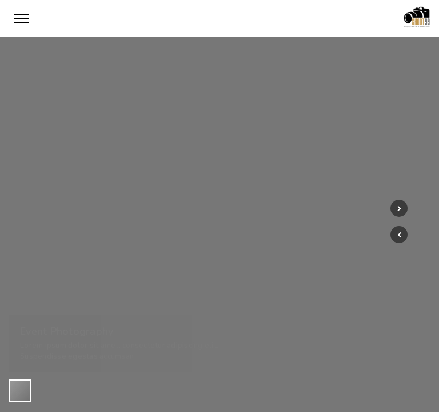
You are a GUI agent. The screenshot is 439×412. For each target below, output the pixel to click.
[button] (399, 234)
